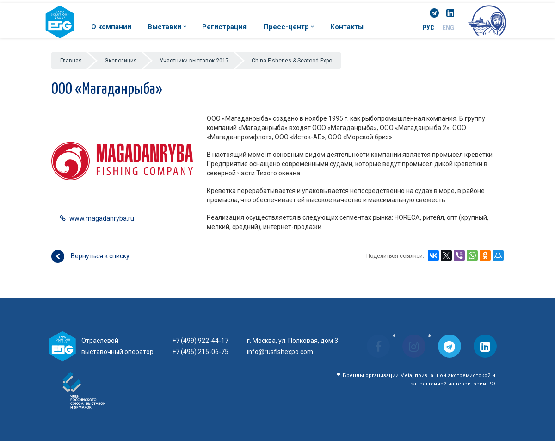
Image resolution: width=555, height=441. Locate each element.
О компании (111, 27)
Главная (71, 60)
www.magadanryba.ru (101, 218)
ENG (448, 27)
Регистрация (224, 27)
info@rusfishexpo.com (280, 351)
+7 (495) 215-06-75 (200, 351)
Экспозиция (121, 60)
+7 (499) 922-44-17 (200, 340)
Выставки (167, 27)
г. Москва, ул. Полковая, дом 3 (292, 340)
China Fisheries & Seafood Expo (292, 60)
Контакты (347, 27)
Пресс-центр (289, 27)
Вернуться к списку (90, 256)
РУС (428, 27)
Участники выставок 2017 (194, 60)
